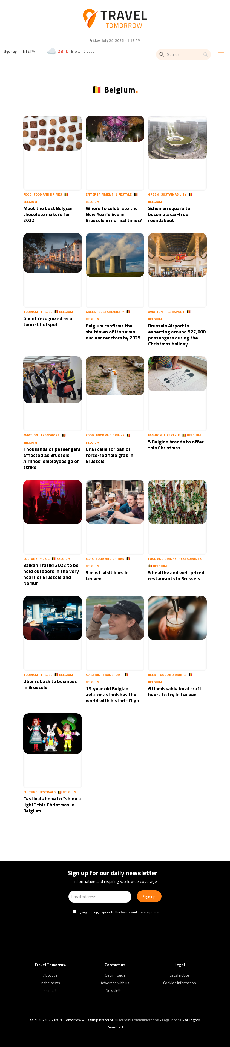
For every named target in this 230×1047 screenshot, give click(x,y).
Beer (152, 674)
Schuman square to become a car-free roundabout (169, 214)
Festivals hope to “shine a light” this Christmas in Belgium (52, 804)
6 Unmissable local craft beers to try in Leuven (175, 691)
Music (44, 558)
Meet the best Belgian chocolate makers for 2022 (48, 214)
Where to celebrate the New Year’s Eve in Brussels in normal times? (114, 214)
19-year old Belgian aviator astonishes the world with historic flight (113, 694)
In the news (50, 983)
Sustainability (173, 194)
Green (153, 194)
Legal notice (179, 975)
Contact (50, 990)
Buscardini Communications (136, 1020)
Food (27, 194)
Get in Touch (115, 975)
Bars (90, 558)
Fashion (155, 435)
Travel (46, 311)
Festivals (47, 792)
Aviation (155, 311)
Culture (30, 558)
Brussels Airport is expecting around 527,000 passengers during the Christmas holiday (177, 334)
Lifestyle (124, 194)
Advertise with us (115, 983)
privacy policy (148, 912)
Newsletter (115, 990)
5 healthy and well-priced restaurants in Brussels (176, 575)
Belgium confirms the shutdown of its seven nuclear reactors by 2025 (113, 331)
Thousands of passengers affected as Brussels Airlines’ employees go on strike (52, 458)
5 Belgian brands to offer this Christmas (176, 444)
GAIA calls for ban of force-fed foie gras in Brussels (109, 455)
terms (125, 912)
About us (50, 975)
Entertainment (100, 194)
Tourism (30, 311)
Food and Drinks (48, 194)
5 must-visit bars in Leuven (107, 575)
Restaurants (190, 558)
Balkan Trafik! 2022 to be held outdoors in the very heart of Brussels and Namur (51, 574)
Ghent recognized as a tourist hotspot (47, 321)
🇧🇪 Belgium (63, 311)
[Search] (183, 54)
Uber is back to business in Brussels (50, 684)
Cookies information (179, 983)
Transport (175, 311)
